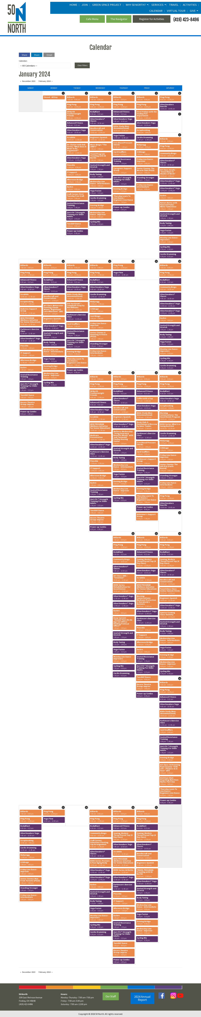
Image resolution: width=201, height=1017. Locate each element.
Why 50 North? (136, 5)
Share (24, 54)
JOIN (85, 5)
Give (193, 11)
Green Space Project (106, 5)
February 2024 (45, 81)
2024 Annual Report (142, 998)
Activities (190, 5)
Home (73, 5)
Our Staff (111, 996)
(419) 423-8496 (186, 19)
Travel (173, 5)
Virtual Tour (176, 11)
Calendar (155, 11)
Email (49, 54)
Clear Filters (82, 65)
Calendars (44, 64)
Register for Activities (151, 19)
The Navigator (118, 19)
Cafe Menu (92, 19)
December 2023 (28, 81)
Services (157, 5)
